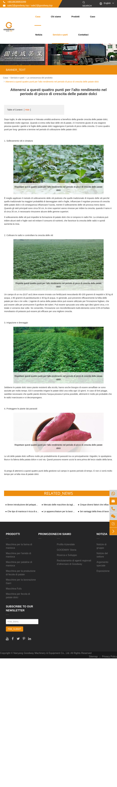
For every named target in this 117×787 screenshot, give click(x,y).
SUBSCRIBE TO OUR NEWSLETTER (19, 608)
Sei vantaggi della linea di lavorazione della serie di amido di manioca (96, 511)
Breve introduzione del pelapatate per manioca (23, 505)
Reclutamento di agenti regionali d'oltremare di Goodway (74, 562)
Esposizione (103, 571)
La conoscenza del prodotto (39, 78)
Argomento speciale (102, 564)
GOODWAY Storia (66, 550)
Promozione (47, 534)
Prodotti (75, 16)
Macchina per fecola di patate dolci (18, 596)
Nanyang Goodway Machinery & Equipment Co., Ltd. (41, 653)
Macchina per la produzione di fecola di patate (20, 573)
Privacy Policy (109, 656)
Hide (27, 110)
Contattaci (83, 35)
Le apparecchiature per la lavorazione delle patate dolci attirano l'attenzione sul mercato (59, 511)
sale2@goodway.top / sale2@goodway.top (27, 5)
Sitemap (93, 656)
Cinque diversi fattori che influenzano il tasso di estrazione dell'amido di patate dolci (96, 505)
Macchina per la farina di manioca (19, 546)
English (107, 3)
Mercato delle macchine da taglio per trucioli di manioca (59, 505)
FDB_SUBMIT (14, 629)
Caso (92, 16)
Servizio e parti (60, 35)
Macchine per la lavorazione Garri (21, 581)
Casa (37, 16)
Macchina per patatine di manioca (19, 564)
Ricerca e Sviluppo (67, 555)
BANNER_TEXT (16, 69)
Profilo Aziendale (66, 544)
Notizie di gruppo (101, 546)
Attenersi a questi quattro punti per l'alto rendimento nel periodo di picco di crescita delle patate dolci (52, 81)
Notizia (38, 35)
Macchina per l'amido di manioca (18, 555)
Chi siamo (56, 16)
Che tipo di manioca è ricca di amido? (23, 511)
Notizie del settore (102, 555)
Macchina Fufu (14, 588)
